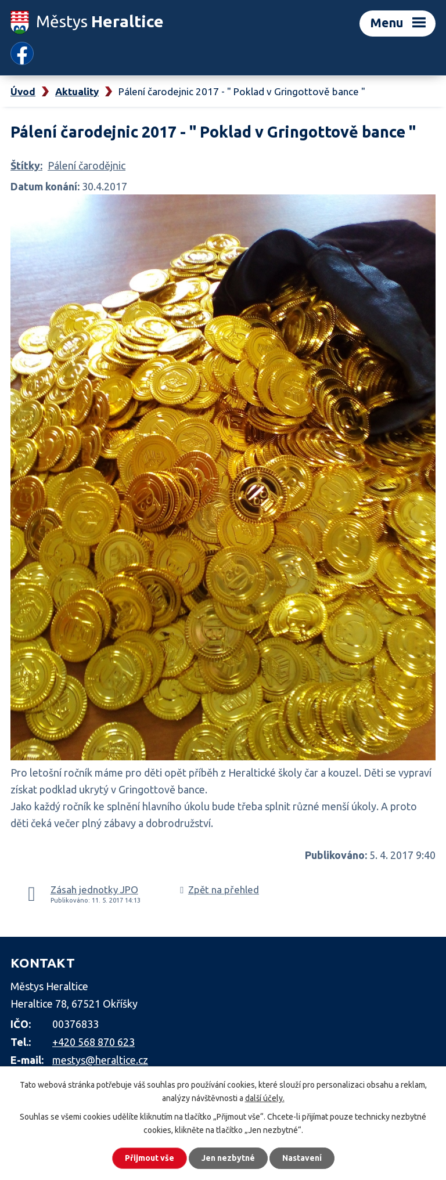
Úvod (22, 91)
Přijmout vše (149, 1158)
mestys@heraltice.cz (100, 1060)
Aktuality (77, 91)
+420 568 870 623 (93, 1042)
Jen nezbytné (228, 1158)
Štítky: (26, 165)
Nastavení (302, 1158)
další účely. (265, 1098)
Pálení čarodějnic (86, 165)
